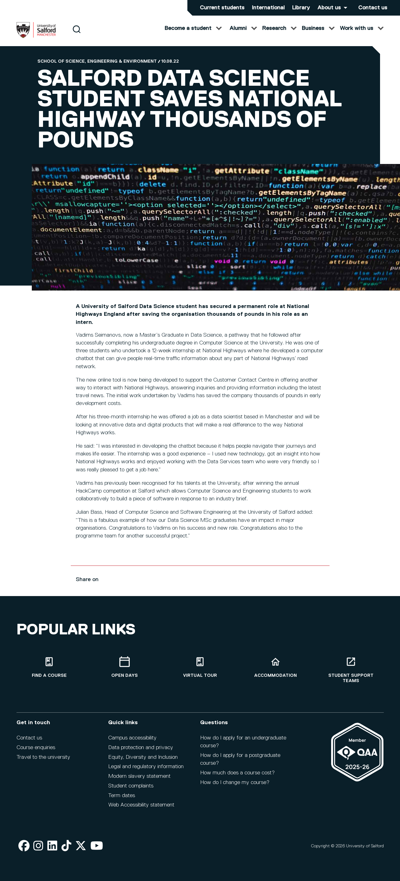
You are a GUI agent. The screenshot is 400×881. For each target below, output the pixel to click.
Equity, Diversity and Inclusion (143, 760)
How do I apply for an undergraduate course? (243, 745)
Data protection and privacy (140, 751)
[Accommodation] (275, 670)
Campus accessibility (132, 741)
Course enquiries (36, 751)
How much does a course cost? (237, 776)
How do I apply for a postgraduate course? (240, 763)
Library (301, 8)
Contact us (372, 8)
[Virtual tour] (200, 670)
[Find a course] (49, 670)
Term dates (121, 799)
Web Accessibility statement (141, 808)
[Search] (76, 35)
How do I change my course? (234, 786)
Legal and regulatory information (146, 770)
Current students (222, 8)
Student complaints (130, 789)
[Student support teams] (351, 673)
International (268, 8)
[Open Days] (124, 670)
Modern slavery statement (139, 780)
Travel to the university (43, 760)
